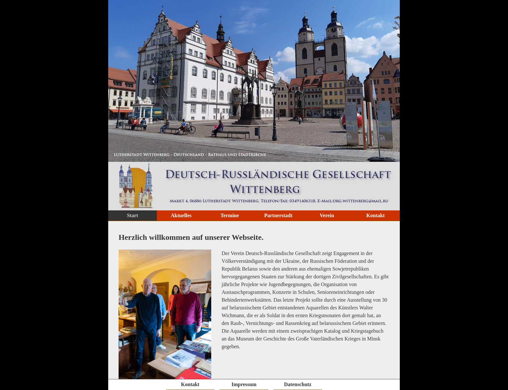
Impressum (243, 384)
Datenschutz (297, 384)
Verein (327, 215)
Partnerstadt (278, 215)
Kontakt (375, 215)
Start (132, 215)
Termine (229, 215)
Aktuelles (181, 215)
